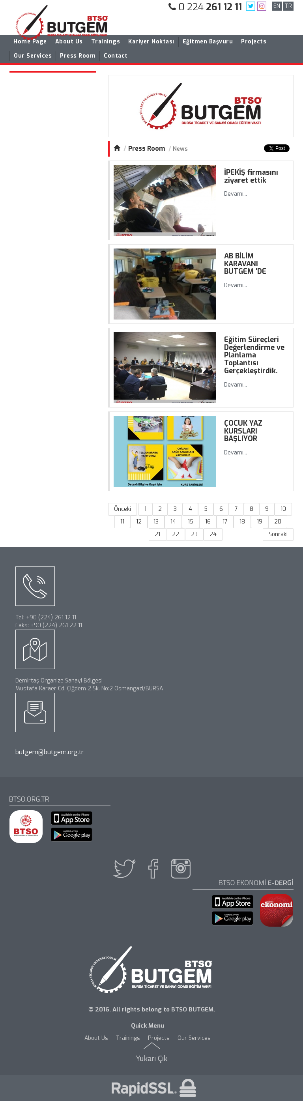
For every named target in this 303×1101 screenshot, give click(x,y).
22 (175, 534)
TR (288, 6)
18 (242, 521)
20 (277, 521)
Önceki (122, 509)
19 (259, 521)
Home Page (30, 41)
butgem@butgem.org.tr (49, 752)
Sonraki (278, 534)
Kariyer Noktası (151, 41)
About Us (69, 41)
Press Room (77, 56)
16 (208, 521)
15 (190, 521)
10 (283, 509)
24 (213, 534)
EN (276, 6)
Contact (116, 56)
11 (122, 521)
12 (139, 521)
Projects (253, 41)
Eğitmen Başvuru (208, 41)
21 (157, 534)
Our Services (33, 56)
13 (156, 521)
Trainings (105, 41)
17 (225, 521)
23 (194, 534)
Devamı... (235, 194)
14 (173, 521)
